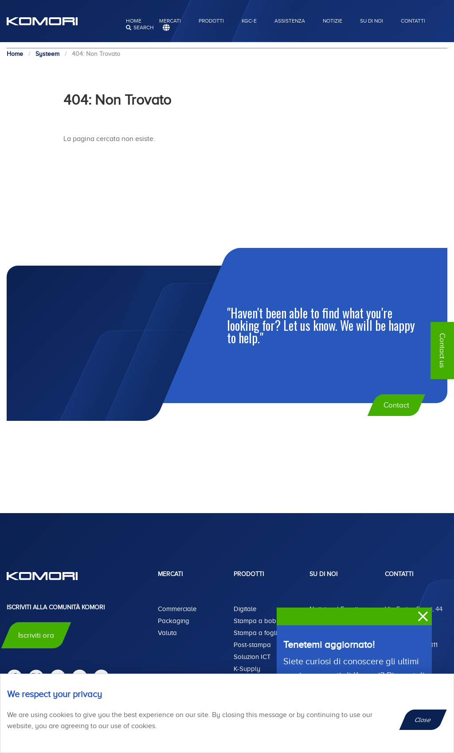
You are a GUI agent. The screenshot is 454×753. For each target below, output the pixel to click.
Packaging (173, 620)
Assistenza (289, 21)
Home (133, 21)
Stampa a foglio (257, 632)
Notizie (332, 21)
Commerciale (177, 608)
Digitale (245, 608)
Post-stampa (252, 644)
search (143, 27)
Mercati (170, 21)
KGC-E (249, 21)
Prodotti (211, 21)
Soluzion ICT (252, 656)
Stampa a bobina (259, 620)
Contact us (442, 350)
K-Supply (247, 668)
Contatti (413, 21)
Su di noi (371, 21)
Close (423, 719)
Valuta (167, 632)
